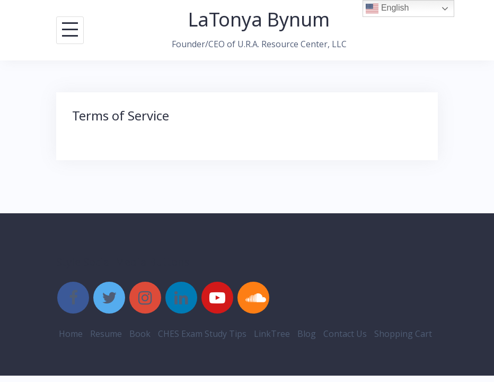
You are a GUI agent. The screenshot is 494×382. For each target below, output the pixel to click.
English (387, 8)
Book (140, 334)
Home (71, 334)
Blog (306, 334)
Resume (106, 334)
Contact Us (345, 334)
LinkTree (272, 334)
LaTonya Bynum (259, 19)
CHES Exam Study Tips (202, 334)
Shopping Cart (403, 334)
